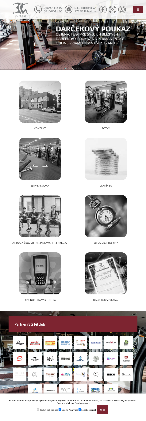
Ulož (102, 409)
